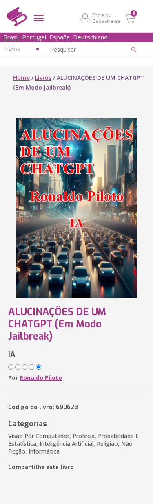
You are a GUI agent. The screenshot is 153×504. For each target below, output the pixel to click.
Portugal (34, 37)
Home (21, 77)
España (59, 37)
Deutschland (90, 37)
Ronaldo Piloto (41, 377)
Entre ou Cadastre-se (106, 18)
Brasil (11, 37)
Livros (43, 77)
